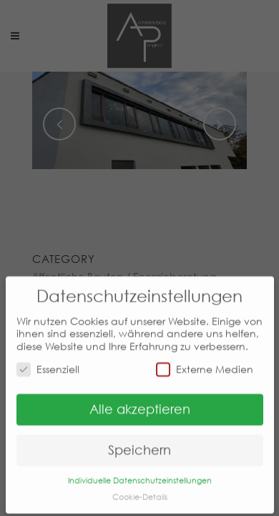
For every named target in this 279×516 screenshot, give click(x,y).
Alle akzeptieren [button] (139, 402)
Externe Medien (204, 361)
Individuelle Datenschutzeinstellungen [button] (140, 473)
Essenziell (47, 361)
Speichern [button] (139, 443)
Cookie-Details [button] (139, 489)
